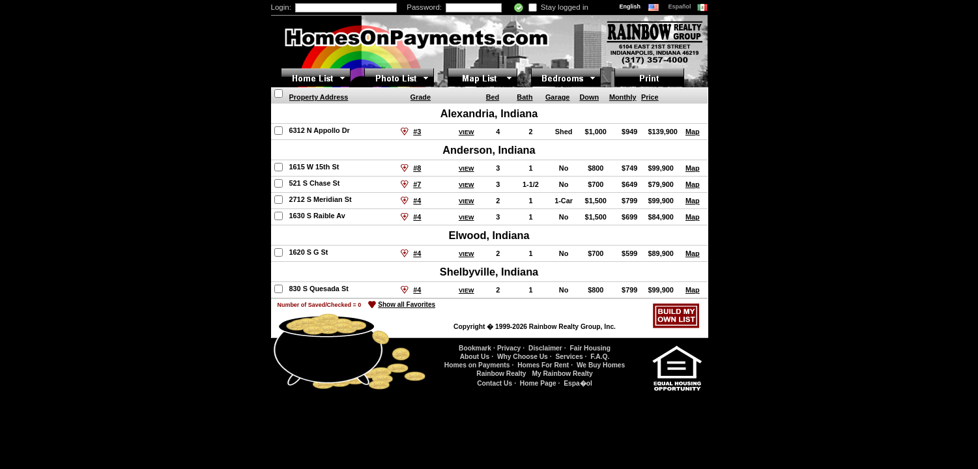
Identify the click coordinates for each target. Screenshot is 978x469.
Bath (524, 97)
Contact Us (494, 383)
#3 (417, 131)
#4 (417, 201)
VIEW (466, 132)
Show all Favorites (406, 304)
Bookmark (475, 348)
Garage (557, 97)
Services (568, 356)
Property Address (319, 97)
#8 (417, 168)
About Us (474, 356)
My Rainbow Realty (562, 373)
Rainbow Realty (501, 373)
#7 (417, 184)
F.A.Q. (599, 356)
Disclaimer (545, 348)
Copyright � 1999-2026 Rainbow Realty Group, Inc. (534, 326)
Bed (493, 97)
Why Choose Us (522, 356)
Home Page (538, 383)
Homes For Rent (543, 365)
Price (650, 97)
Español (681, 6)
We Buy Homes (601, 365)
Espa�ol (578, 383)
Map (692, 131)
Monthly (623, 97)
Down (589, 97)
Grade (420, 97)
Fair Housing (590, 348)
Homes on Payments (477, 365)
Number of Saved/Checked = (320, 305)
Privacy (509, 348)
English (631, 6)
